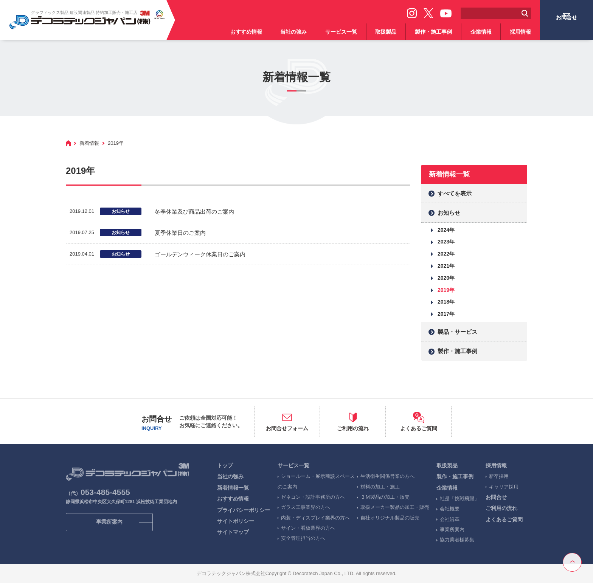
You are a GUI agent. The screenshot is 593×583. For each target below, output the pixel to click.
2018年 (446, 302)
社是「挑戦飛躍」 (459, 498)
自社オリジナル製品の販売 (389, 518)
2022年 (446, 254)
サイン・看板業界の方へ (308, 528)
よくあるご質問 (504, 519)
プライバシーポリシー (243, 510)
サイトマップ (233, 532)
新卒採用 (499, 476)
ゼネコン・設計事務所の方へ (313, 497)
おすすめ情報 (246, 32)
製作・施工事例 (433, 32)
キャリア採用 (503, 487)
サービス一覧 (341, 32)
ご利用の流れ (501, 508)
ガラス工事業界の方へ (305, 507)
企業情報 (481, 32)
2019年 (446, 290)
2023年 (446, 242)
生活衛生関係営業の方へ (387, 476)
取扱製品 (385, 32)
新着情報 (89, 143)
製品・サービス (457, 332)
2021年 (446, 266)
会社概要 (449, 509)
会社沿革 (449, 519)
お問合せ (566, 25)
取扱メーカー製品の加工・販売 (394, 507)
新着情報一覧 (233, 488)
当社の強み (293, 32)
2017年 (446, 314)
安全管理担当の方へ (303, 538)
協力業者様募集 (457, 540)
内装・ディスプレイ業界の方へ (315, 518)
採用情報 (520, 32)
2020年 (446, 278)
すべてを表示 (455, 193)
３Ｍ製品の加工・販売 (385, 497)
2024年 (446, 230)
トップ (225, 465)
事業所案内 (452, 529)
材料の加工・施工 (380, 487)
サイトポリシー (235, 521)
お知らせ (449, 212)
